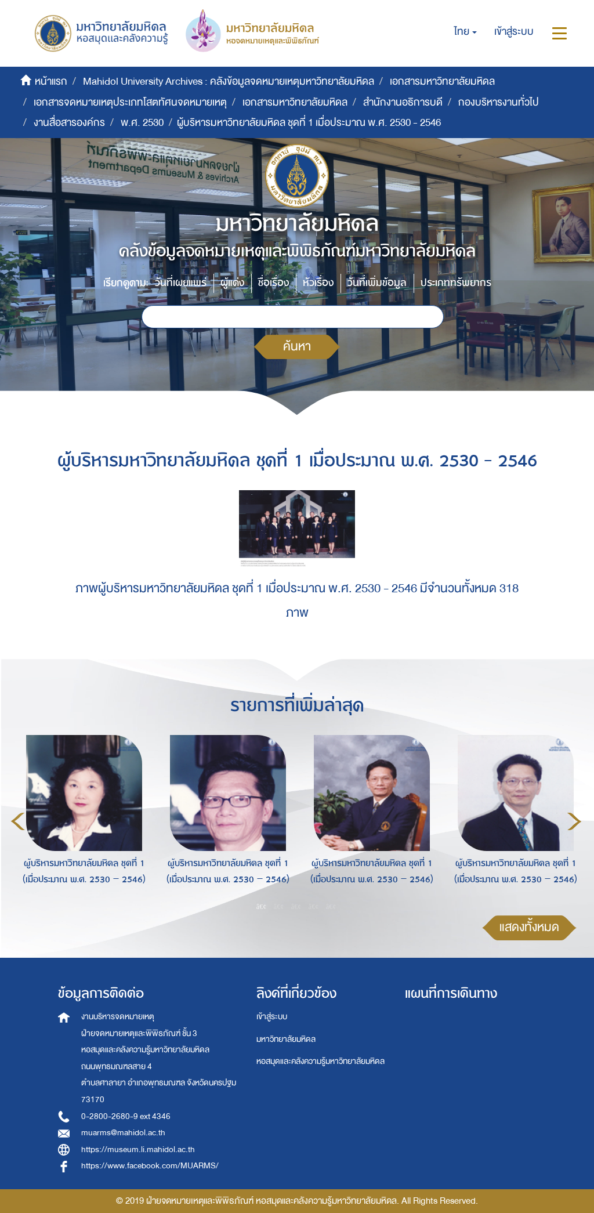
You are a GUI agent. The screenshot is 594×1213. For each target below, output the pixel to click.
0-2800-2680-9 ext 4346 (126, 1116)
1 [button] (261, 906)
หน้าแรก (51, 81)
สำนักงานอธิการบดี (403, 102)
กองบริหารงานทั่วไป (498, 102)
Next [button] (574, 821)
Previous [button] (18, 821)
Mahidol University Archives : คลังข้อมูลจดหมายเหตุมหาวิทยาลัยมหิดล (228, 81)
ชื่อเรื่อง (273, 283)
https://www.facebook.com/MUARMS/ (150, 1165)
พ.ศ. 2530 (142, 123)
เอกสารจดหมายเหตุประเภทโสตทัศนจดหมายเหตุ (130, 102)
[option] (81, 820)
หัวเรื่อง (318, 283)
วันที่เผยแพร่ (181, 283)
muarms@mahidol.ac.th (123, 1132)
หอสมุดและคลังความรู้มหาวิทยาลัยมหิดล (320, 1061)
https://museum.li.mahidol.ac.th (138, 1149)
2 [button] (279, 906)
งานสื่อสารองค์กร (69, 123)
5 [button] (331, 906)
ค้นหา (297, 346)
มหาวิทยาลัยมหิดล (286, 1039)
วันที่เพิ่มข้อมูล (377, 283)
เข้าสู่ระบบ (271, 1016)
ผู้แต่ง (232, 283)
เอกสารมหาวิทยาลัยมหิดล (442, 81)
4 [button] (314, 906)
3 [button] (296, 906)
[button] (466, 32)
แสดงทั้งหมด (529, 927)
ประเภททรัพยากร (456, 283)
